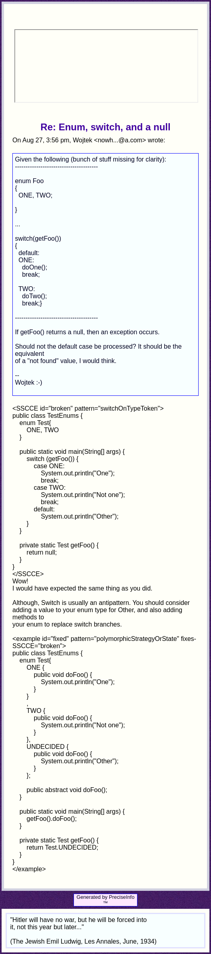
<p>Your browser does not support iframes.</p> (106, 66)
